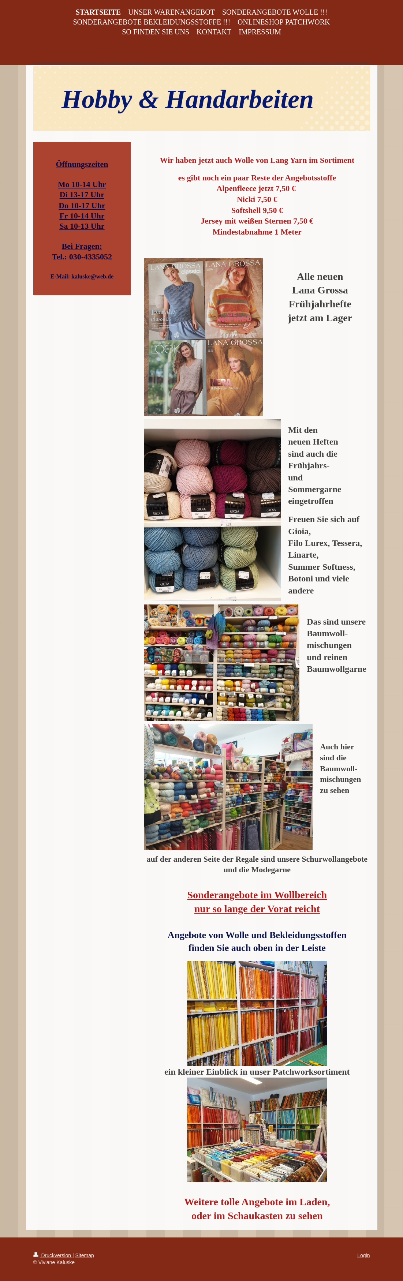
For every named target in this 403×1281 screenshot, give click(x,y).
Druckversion (52, 1255)
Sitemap (84, 1255)
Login (363, 1255)
